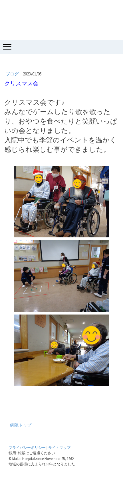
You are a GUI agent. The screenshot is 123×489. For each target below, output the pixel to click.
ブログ (12, 74)
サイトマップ (59, 447)
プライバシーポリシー (27, 447)
